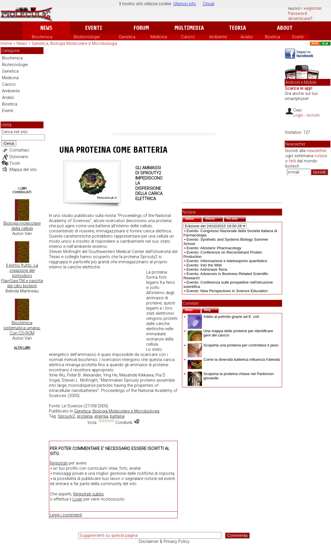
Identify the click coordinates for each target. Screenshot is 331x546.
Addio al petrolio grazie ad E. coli (223, 316)
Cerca (9, 143)
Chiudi (208, 3)
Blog (211, 309)
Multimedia (189, 28)
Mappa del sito (23, 169)
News (46, 28)
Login (77, 499)
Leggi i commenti (66, 514)
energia (101, 416)
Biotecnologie (87, 36)
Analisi (247, 36)
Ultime (193, 218)
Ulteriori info (184, 3)
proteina (84, 416)
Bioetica (272, 36)
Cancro (188, 36)
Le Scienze (72, 405)
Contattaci (19, 150)
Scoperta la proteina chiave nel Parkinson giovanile (231, 376)
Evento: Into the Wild (204, 265)
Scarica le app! (298, 88)
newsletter (316, 150)
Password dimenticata (299, 16)
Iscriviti (313, 115)
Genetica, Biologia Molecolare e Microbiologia (74, 43)
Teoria (237, 28)
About (285, 28)
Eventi (93, 28)
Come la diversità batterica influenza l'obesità (234, 359)
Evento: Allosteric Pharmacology (214, 248)
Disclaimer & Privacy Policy (164, 541)
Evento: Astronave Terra (207, 269)
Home (6, 43)
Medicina (158, 36)
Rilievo (214, 218)
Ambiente (218, 36)
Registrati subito (88, 494)
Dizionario (18, 156)
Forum (141, 28)
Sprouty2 (66, 416)
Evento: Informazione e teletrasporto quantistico (227, 261)
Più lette (236, 218)
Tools (14, 163)
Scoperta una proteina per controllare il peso (233, 345)
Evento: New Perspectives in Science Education (227, 291)
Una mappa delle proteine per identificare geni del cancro (230, 333)
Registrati (313, 8)
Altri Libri (22, 348)
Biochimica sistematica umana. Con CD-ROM (22, 328)
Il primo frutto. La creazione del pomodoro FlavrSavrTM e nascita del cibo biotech (22, 275)
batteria (117, 416)
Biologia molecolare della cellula (22, 226)
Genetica (127, 36)
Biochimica (42, 36)
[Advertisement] (164, 90)
